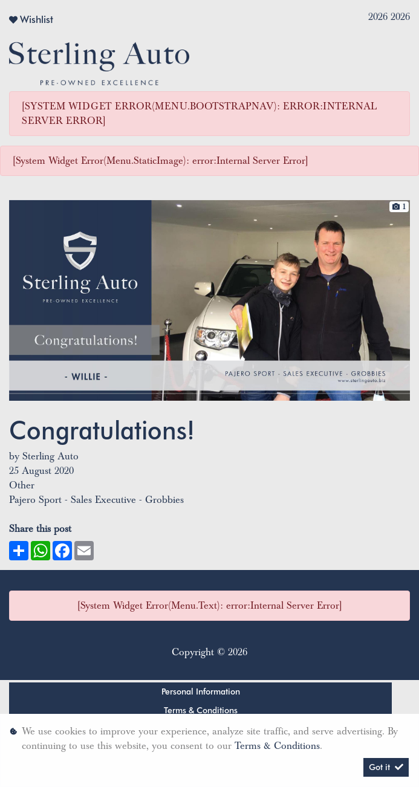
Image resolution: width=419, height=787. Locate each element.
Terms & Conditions (201, 710)
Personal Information (200, 691)
